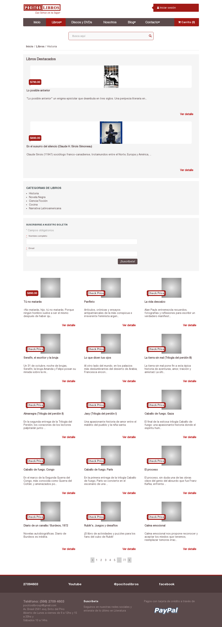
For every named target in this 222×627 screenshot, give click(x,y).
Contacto (151, 22)
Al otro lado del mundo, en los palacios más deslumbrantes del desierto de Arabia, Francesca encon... (110, 369)
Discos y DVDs (81, 22)
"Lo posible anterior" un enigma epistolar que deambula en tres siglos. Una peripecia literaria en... (87, 98)
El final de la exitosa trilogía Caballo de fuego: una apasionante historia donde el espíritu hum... (170, 425)
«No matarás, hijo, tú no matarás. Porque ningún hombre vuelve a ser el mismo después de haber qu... (49, 313)
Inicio (36, 22)
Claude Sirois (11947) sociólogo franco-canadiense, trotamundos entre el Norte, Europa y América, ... (89, 154)
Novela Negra (37, 197)
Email (30, 248)
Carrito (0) (186, 22)
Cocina (33, 204)
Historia (52, 46)
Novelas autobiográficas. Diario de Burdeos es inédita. (45, 535)
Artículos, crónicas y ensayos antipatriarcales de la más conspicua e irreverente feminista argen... (108, 313)
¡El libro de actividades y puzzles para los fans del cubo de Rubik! (109, 535)
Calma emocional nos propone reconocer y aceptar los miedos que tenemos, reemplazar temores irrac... (171, 536)
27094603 (30, 584)
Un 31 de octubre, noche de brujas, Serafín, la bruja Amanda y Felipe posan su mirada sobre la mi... (50, 369)
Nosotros (110, 22)
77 (124, 560)
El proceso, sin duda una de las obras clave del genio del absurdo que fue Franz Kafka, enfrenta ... (171, 480)
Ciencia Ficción (38, 200)
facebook (166, 584)
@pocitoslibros (126, 584)
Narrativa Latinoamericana (45, 208)
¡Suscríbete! (127, 261)
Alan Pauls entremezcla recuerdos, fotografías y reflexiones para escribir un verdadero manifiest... (170, 313)
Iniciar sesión (166, 7)
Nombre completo (36, 236)
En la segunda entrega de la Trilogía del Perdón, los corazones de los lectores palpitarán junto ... (48, 425)
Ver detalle (186, 114)
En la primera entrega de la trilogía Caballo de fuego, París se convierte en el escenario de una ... (110, 480)
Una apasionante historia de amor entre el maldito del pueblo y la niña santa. (110, 423)
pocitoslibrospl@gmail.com (39, 605)
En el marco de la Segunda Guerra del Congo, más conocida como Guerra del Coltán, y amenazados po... (48, 480)
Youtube (75, 584)
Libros (56, 22)
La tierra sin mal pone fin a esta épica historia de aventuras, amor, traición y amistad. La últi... (168, 369)
